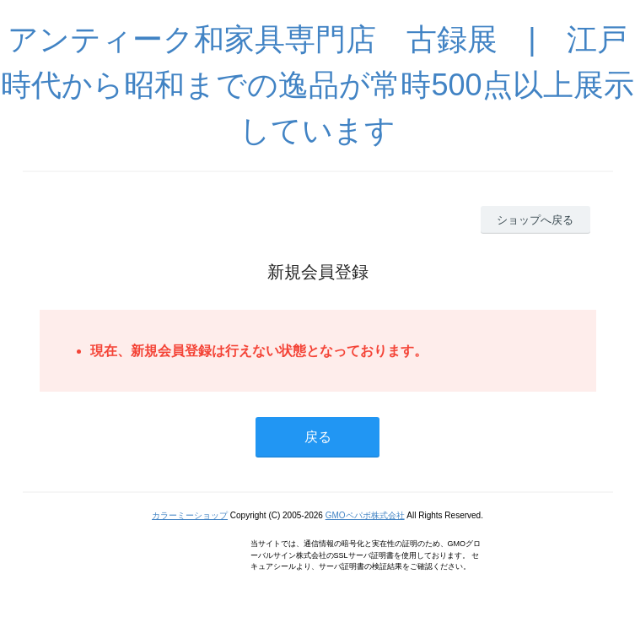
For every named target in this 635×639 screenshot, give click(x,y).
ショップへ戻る (535, 220)
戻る (317, 437)
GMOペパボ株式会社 (365, 515)
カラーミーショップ (190, 515)
